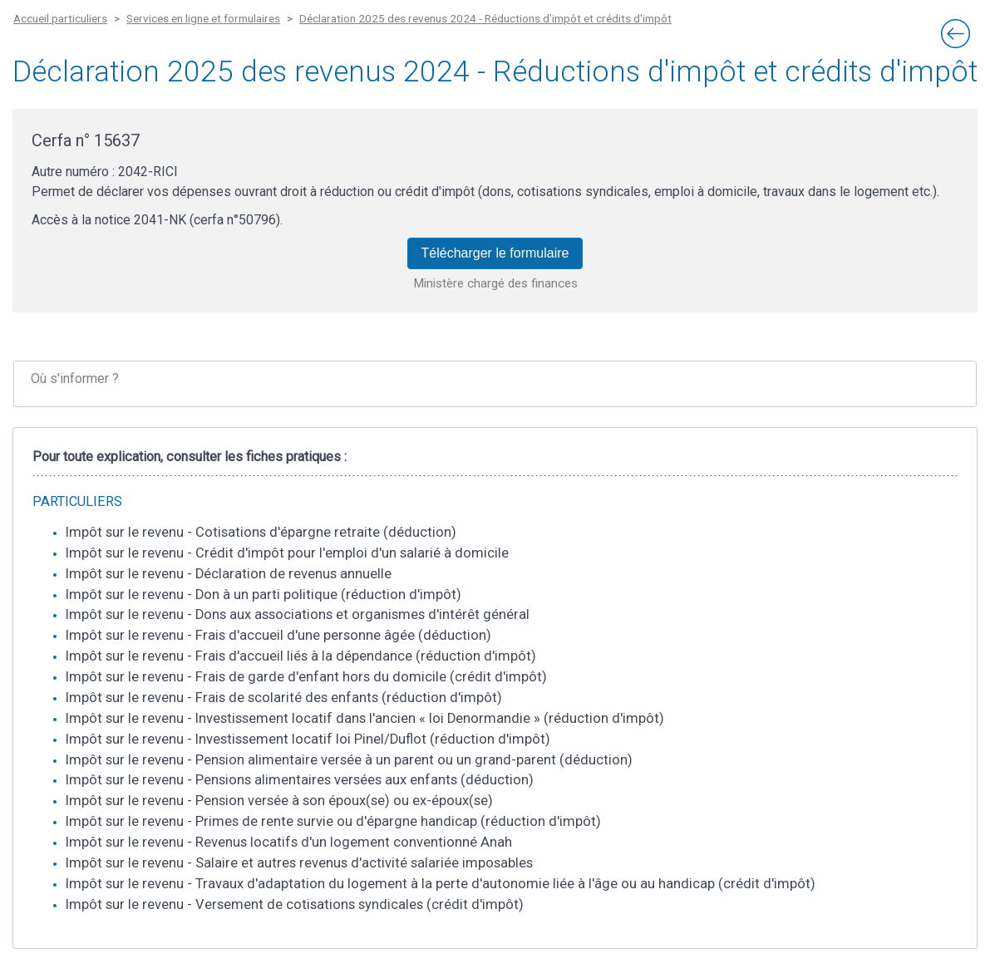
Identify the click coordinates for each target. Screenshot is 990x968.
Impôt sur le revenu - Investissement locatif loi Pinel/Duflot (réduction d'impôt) (308, 739)
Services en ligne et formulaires (203, 18)
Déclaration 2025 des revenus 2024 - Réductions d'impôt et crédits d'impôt (485, 18)
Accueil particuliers (60, 18)
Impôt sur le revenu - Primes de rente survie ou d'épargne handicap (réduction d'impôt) (333, 821)
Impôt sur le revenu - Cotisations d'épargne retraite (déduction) (261, 532)
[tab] (495, 384)
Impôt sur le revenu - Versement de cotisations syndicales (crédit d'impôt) (295, 904)
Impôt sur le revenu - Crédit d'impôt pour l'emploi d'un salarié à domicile (287, 553)
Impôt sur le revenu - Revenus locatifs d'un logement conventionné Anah (289, 842)
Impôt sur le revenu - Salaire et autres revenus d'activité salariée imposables (299, 863)
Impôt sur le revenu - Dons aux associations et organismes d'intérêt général (297, 614)
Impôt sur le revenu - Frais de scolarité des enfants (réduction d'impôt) (284, 697)
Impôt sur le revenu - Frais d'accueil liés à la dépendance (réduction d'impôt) (301, 656)
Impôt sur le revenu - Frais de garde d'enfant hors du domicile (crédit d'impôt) (306, 677)
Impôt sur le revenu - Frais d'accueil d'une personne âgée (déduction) (278, 635)
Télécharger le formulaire (495, 253)
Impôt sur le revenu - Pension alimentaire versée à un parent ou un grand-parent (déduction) (349, 760)
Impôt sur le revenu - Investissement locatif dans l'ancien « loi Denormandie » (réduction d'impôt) (365, 718)
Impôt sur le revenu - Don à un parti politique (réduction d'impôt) (263, 594)
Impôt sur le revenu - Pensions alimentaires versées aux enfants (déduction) (300, 780)
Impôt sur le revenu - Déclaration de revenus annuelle (229, 574)
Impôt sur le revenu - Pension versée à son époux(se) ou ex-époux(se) (279, 800)
